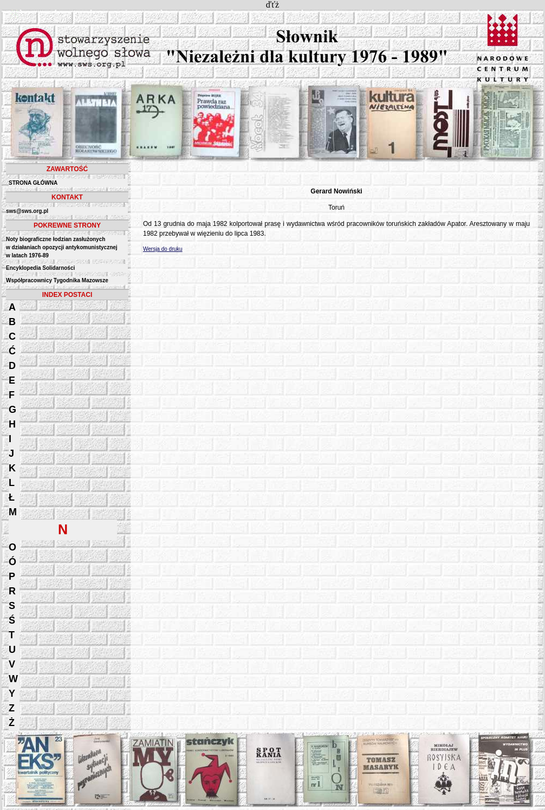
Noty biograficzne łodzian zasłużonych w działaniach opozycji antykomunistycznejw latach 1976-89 (62, 247)
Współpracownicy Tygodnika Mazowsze (57, 280)
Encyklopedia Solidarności (40, 268)
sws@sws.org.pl (27, 211)
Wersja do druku (163, 249)
